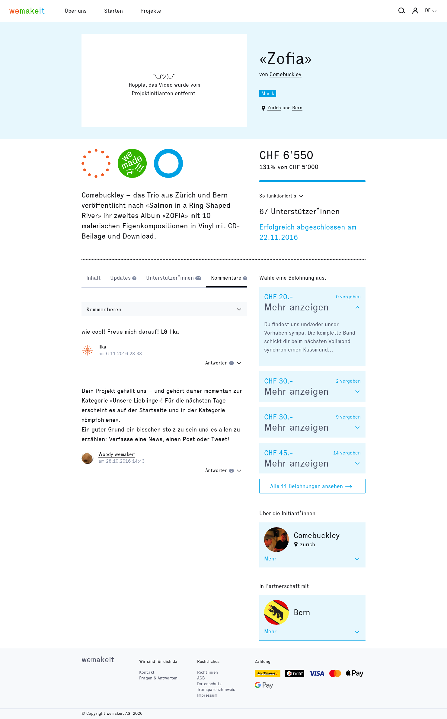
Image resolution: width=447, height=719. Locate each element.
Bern (297, 108)
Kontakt (147, 672)
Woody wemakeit (116, 454)
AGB (201, 678)
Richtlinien (207, 672)
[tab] (93, 278)
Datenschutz (209, 683)
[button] (402, 10)
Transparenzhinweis (216, 689)
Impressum (207, 695)
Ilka (102, 347)
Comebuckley (286, 74)
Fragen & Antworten (158, 678)
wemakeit (97, 659)
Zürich (274, 108)
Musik (267, 93)
